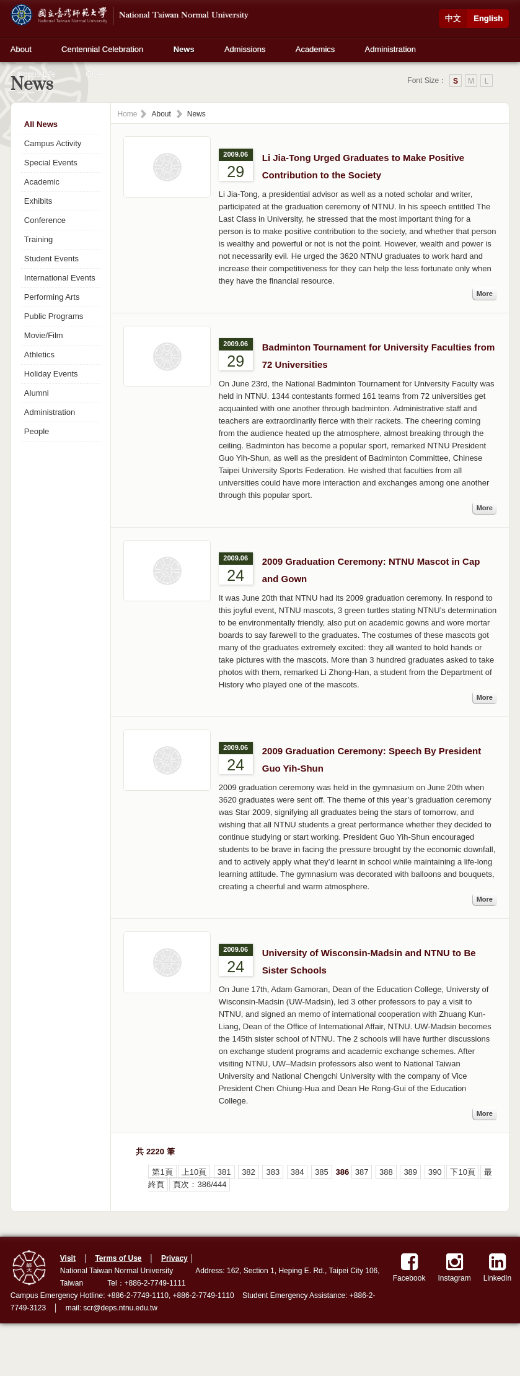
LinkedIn (497, 1267)
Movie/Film (43, 335)
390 (435, 1172)
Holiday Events (51, 373)
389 (410, 1172)
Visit (68, 1258)
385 (321, 1172)
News (184, 49)
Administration (390, 49)
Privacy (174, 1258)
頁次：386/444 (199, 1184)
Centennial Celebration (102, 49)
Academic (41, 181)
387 (362, 1172)
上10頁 (194, 1172)
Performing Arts (52, 297)
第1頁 (162, 1172)
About (21, 49)
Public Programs (53, 316)
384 (297, 1172)
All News (41, 124)
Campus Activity (52, 143)
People (36, 431)
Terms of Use (118, 1258)
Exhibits (38, 201)
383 (273, 1172)
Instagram (454, 1267)
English (488, 18)
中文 (453, 18)
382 (248, 1172)
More (485, 293)
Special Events (50, 162)
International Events (59, 277)
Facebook (409, 1267)
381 (224, 1172)
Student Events (51, 258)
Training (38, 239)
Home (127, 114)
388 (386, 1172)
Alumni (36, 393)
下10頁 (462, 1172)
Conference (45, 220)
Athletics (39, 354)
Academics (315, 49)
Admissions (244, 49)
